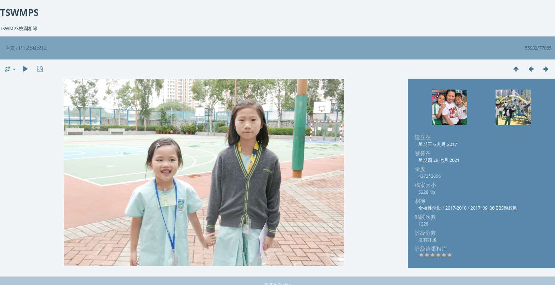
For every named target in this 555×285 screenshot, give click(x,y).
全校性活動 (429, 208)
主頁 (10, 48)
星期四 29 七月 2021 (438, 160)
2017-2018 (456, 208)
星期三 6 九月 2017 (437, 144)
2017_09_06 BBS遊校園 (493, 208)
